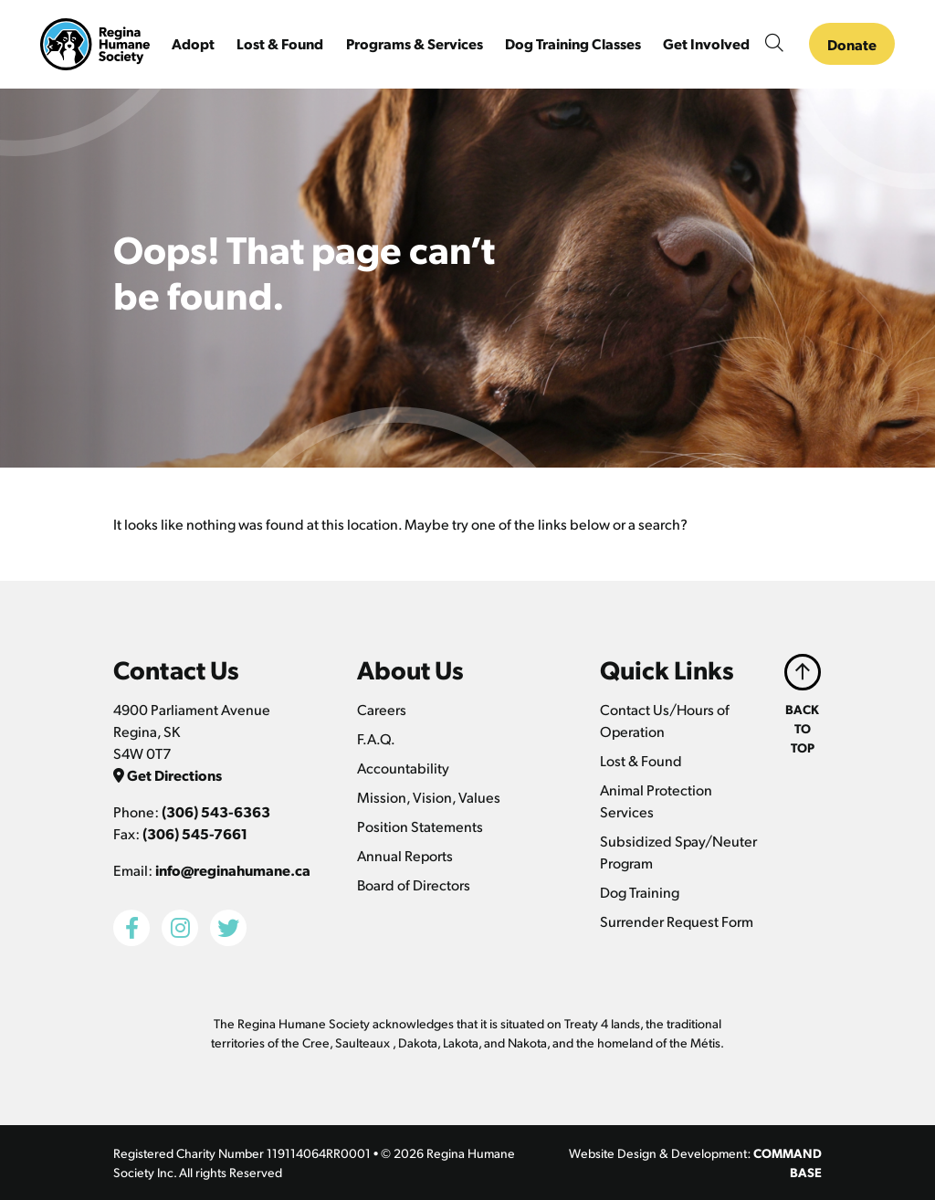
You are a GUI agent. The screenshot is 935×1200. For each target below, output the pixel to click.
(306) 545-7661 (194, 833)
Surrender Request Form (676, 921)
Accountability (403, 767)
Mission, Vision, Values (428, 796)
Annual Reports (405, 855)
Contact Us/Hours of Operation (665, 720)
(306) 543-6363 (216, 811)
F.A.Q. (376, 738)
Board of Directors (413, 884)
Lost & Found (641, 760)
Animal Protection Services (656, 800)
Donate (852, 44)
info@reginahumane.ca (232, 869)
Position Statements (420, 826)
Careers (381, 709)
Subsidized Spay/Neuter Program (678, 851)
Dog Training (639, 891)
